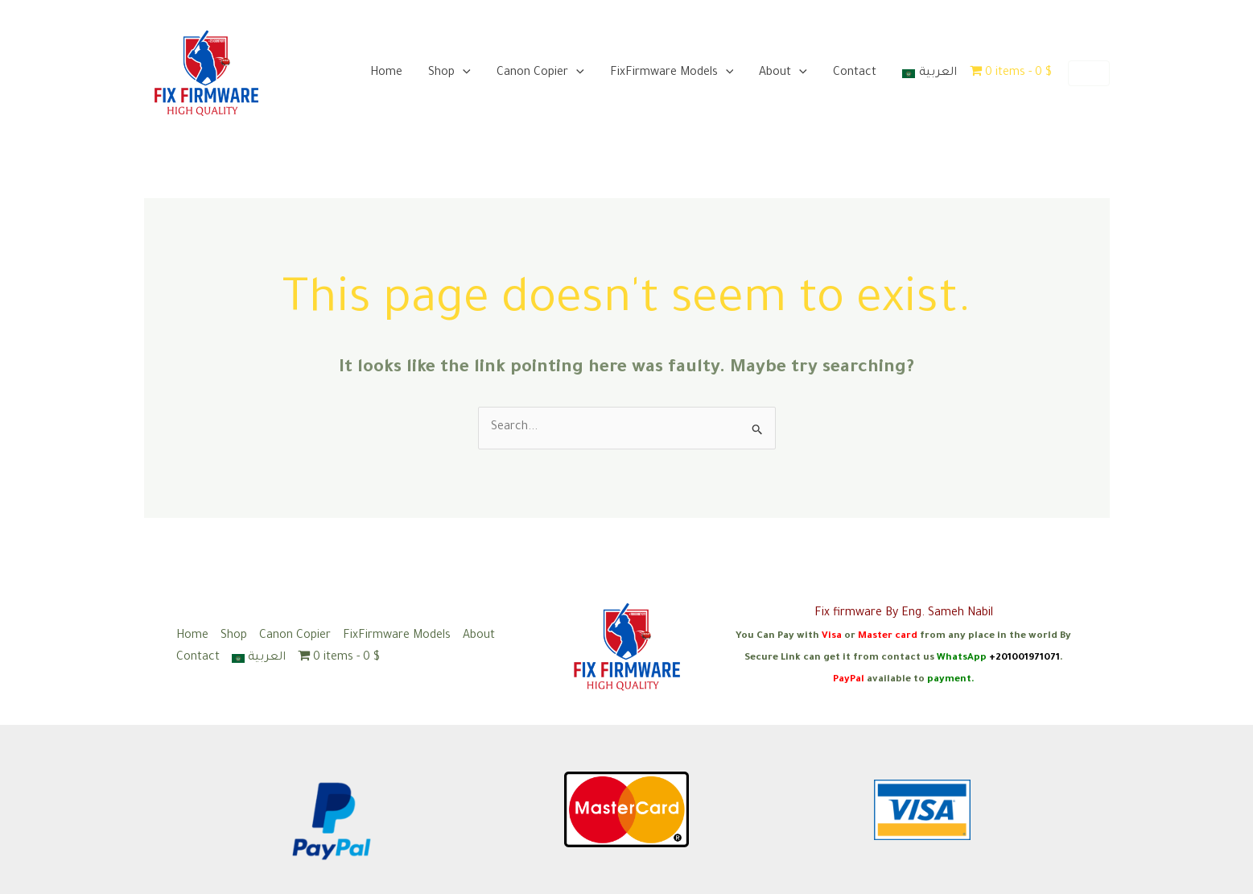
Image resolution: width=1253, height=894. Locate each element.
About (783, 73)
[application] (463, 73)
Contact (854, 73)
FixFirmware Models (672, 73)
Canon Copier (540, 73)
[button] (1089, 73)
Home (386, 73)
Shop (449, 73)
